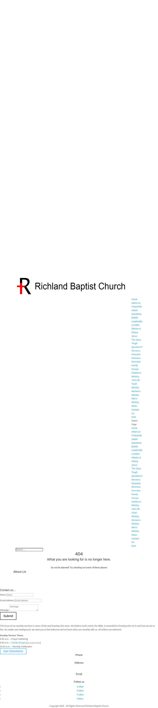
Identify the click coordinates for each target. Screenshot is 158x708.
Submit (8, 616)
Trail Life (135, 380)
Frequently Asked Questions (136, 310)
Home (134, 299)
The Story (136, 340)
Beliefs (134, 317)
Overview (135, 361)
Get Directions (13, 651)
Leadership (136, 321)
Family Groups (18, 642)
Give (133, 417)
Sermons (135, 351)
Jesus (134, 336)
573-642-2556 (79, 659)
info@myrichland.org (79, 678)
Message (4, 610)
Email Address (7, 600)
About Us (135, 303)
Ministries (136, 358)
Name (3, 595)
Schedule (135, 354)
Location (135, 325)
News (134, 406)
